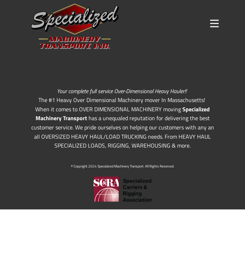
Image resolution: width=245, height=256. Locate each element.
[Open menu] (214, 23)
